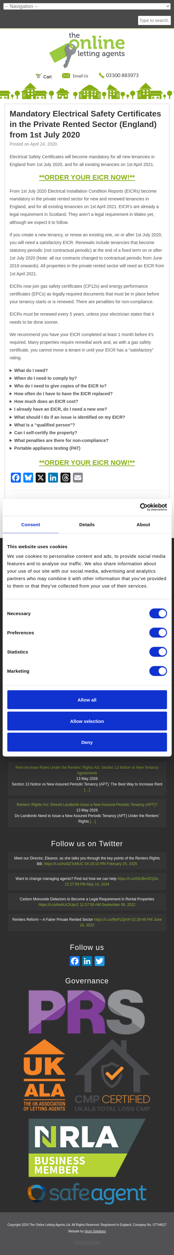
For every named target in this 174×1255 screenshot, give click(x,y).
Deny (87, 742)
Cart (43, 76)
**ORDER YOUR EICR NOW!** (87, 177)
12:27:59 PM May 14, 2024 (87, 884)
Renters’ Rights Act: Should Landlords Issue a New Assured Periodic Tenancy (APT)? (87, 804)
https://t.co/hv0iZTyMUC (63, 864)
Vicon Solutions (95, 1231)
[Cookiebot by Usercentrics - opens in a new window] (140, 507)
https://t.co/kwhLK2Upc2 (58, 905)
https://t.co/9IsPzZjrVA (112, 919)
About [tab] (143, 524)
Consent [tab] (30, 524)
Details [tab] (87, 524)
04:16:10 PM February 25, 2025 (111, 864)
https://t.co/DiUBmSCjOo (138, 879)
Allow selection (87, 721)
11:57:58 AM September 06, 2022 (107, 905)
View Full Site (87, 1242)
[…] (87, 790)
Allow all (87, 699)
